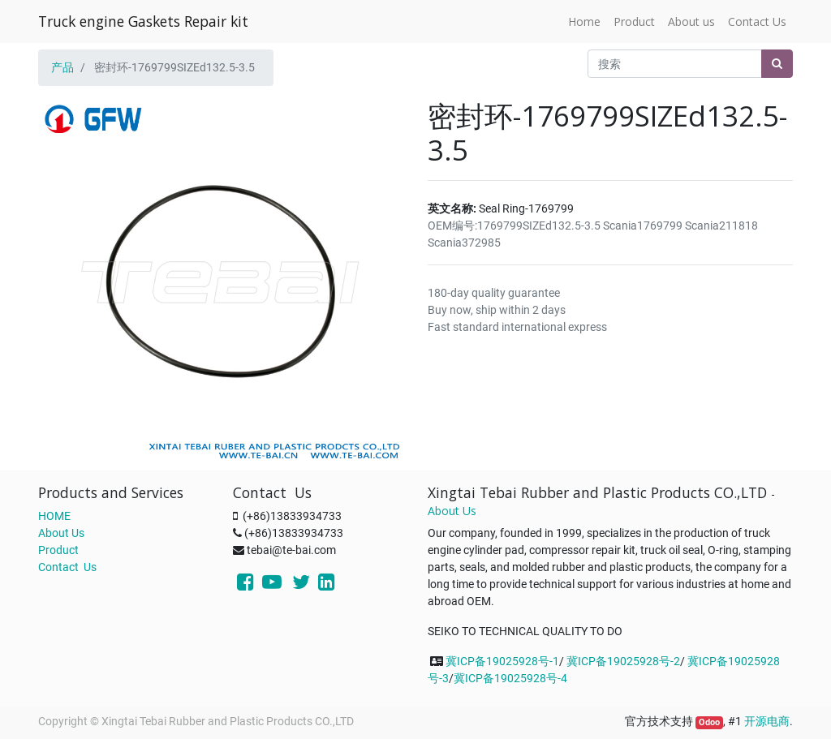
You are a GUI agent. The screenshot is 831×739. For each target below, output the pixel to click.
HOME (54, 515)
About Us (61, 532)
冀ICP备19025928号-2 (623, 661)
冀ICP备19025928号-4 (510, 678)
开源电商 (767, 721)
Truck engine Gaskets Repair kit (143, 21)
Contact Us (67, 567)
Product (58, 550)
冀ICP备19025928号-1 (502, 661)
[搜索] (777, 63)
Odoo (709, 722)
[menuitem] (584, 21)
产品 (62, 67)
